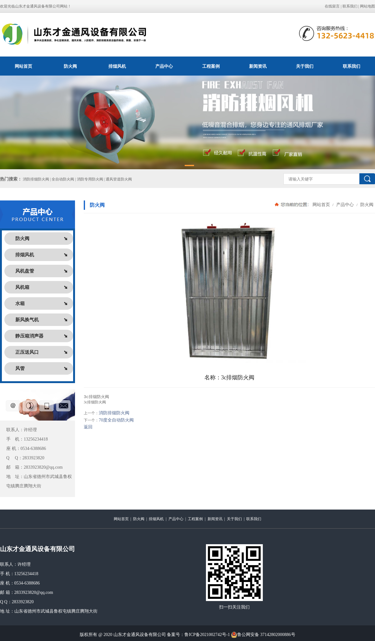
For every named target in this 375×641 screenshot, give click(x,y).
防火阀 (70, 66)
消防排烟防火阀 (114, 413)
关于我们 (304, 66)
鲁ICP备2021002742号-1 (207, 634)
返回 (88, 427)
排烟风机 (117, 66)
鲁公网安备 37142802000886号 (263, 635)
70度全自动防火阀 (116, 420)
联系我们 (350, 6)
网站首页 (23, 66)
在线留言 (332, 6)
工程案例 (211, 66)
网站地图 (367, 6)
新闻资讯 (258, 66)
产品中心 (164, 66)
